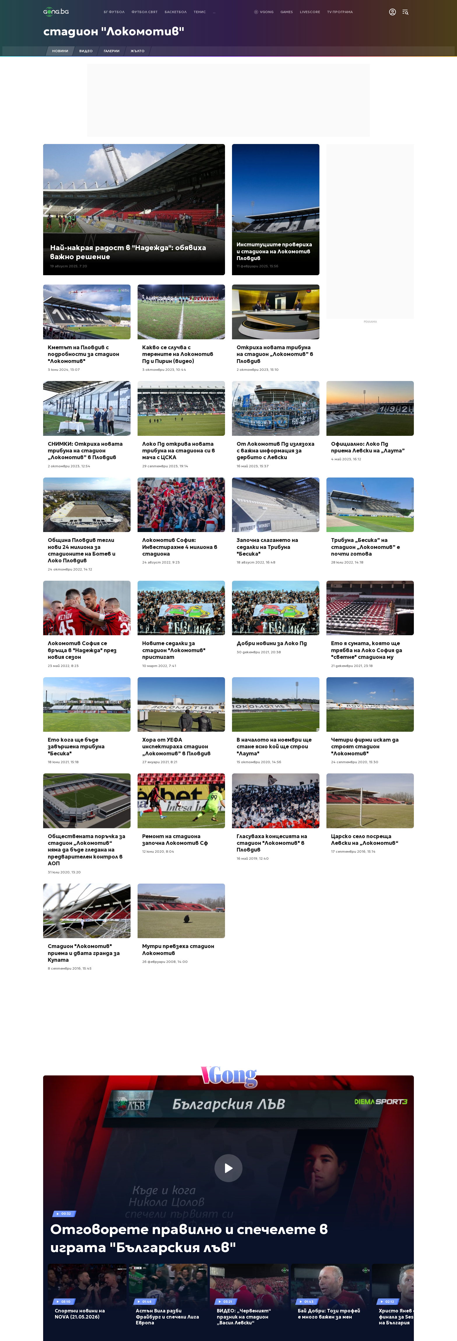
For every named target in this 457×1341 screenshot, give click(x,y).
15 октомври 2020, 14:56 (259, 762)
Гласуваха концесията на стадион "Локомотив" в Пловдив (272, 843)
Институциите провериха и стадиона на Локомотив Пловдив (274, 251)
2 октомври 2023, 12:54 (69, 466)
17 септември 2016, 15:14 (353, 851)
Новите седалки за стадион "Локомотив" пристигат (173, 650)
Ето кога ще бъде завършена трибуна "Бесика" (76, 746)
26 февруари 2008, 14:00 (165, 961)
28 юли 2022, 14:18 (347, 562)
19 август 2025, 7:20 (68, 266)
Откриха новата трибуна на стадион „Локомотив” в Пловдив (275, 354)
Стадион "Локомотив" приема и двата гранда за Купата (84, 953)
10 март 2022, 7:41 (159, 666)
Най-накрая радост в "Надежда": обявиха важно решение (128, 252)
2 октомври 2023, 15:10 (258, 369)
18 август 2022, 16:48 (256, 562)
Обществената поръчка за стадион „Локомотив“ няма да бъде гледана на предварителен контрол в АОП (86, 850)
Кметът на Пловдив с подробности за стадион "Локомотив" (83, 354)
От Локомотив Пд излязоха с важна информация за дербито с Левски (275, 450)
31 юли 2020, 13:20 (64, 872)
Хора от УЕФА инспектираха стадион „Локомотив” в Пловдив (176, 746)
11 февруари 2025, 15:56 (257, 266)
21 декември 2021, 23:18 (352, 666)
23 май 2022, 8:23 (63, 666)
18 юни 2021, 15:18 (63, 762)
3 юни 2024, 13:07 (64, 369)
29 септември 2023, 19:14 (165, 466)
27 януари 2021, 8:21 (159, 762)
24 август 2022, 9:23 (161, 562)
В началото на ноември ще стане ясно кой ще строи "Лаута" (274, 746)
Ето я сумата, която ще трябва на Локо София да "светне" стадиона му (366, 650)
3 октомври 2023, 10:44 (164, 369)
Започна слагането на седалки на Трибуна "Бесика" (267, 547)
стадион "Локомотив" (113, 31)
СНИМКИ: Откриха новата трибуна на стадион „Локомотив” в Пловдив (85, 450)
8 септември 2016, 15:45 (70, 968)
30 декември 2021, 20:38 (259, 652)
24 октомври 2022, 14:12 (70, 569)
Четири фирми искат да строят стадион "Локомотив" (365, 746)
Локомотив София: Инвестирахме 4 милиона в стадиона (179, 547)
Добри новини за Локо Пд (272, 643)
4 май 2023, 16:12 (346, 459)
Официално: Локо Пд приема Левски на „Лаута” (368, 447)
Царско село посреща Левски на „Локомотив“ (364, 839)
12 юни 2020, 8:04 (158, 851)
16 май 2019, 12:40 (253, 858)
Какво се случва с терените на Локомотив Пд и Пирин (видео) (177, 354)
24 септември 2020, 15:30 (354, 762)
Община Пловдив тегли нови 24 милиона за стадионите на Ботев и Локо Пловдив (81, 550)
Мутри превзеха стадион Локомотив (178, 949)
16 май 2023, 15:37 (253, 466)
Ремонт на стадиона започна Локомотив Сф (175, 839)
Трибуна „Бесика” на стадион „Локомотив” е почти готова (365, 547)
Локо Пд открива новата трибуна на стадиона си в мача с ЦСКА (178, 450)
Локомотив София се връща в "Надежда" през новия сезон (82, 650)
